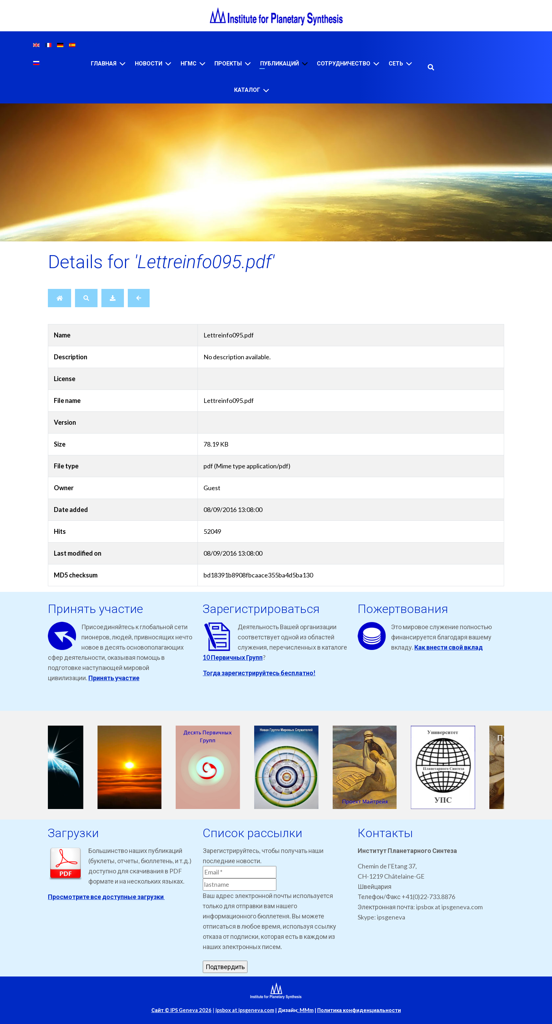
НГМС (188, 63)
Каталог (247, 90)
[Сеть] (409, 63)
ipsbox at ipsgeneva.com (244, 1010)
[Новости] (168, 63)
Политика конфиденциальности (359, 1010)
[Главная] (122, 63)
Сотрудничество (343, 63)
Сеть (396, 63)
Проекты (228, 63)
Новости (148, 63)
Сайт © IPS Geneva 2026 (181, 1010)
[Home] (59, 298)
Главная (104, 63)
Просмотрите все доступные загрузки (106, 896)
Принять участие (113, 678)
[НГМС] (202, 63)
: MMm (305, 1010)
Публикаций (279, 63)
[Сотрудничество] (376, 63)
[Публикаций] (305, 63)
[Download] (112, 298)
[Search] (86, 298)
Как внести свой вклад (448, 647)
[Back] (139, 298)
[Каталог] (266, 90)
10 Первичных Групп (233, 657)
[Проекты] (248, 63)
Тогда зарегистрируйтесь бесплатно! (259, 673)
